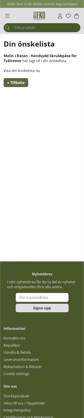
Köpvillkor (12, 345)
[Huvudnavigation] (7, 16)
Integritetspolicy (17, 410)
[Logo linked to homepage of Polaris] (39, 15)
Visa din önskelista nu (22, 70)
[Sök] (42, 27)
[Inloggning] (60, 16)
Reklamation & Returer (23, 366)
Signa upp (42, 308)
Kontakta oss (15, 338)
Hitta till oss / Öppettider (24, 403)
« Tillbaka (16, 82)
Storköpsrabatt (16, 395)
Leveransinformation (21, 359)
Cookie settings (16, 373)
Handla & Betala (17, 352)
